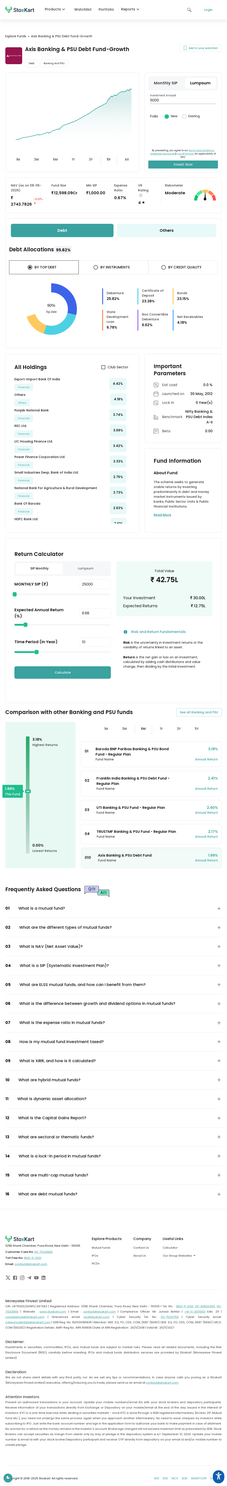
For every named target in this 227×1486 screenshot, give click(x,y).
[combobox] (194, 1255)
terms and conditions (201, 150)
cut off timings (185, 153)
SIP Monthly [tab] (39, 568)
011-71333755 (170, 1317)
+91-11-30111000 (194, 1311)
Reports (131, 9)
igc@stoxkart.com (97, 1317)
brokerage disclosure (162, 153)
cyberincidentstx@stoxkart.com (28, 1322)
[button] (113, 908)
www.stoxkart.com (52, 1311)
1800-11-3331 (32, 1258)
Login (208, 10)
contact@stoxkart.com (31, 1264)
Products (56, 9)
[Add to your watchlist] (185, 48)
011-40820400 (205, 1306)
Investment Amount (163, 95)
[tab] (18, 159)
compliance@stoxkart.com (24, 1317)
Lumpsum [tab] (86, 568)
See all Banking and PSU (199, 712)
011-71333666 (43, 1252)
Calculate (63, 672)
